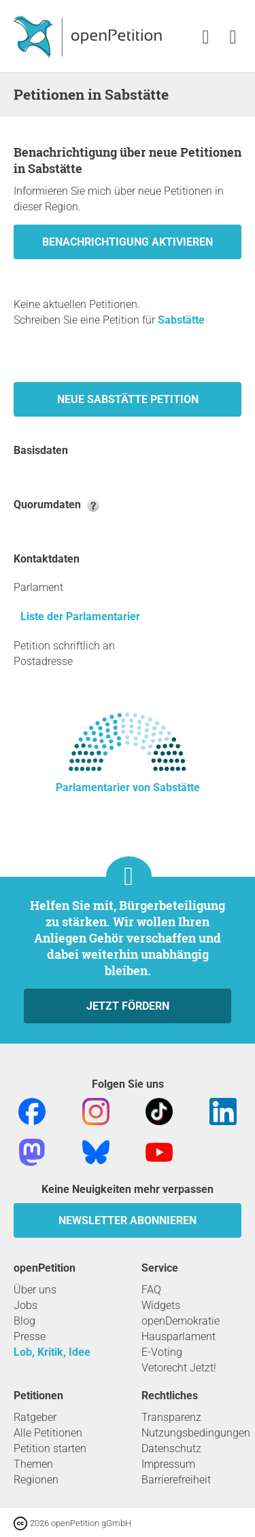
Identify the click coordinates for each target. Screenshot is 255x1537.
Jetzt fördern (127, 1006)
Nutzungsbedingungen (195, 1432)
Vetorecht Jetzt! (178, 1367)
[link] (233, 38)
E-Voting (161, 1352)
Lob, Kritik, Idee (52, 1352)
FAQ (151, 1289)
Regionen (36, 1479)
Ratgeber (35, 1417)
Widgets (160, 1305)
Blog (24, 1320)
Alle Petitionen (48, 1432)
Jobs (25, 1305)
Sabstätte (181, 320)
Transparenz (171, 1417)
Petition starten (50, 1448)
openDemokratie (180, 1320)
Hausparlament (178, 1336)
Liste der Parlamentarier (80, 616)
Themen (33, 1464)
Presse (30, 1336)
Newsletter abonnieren (127, 1220)
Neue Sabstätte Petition (128, 399)
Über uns (35, 1289)
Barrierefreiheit (176, 1479)
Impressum (168, 1464)
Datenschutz (171, 1448)
